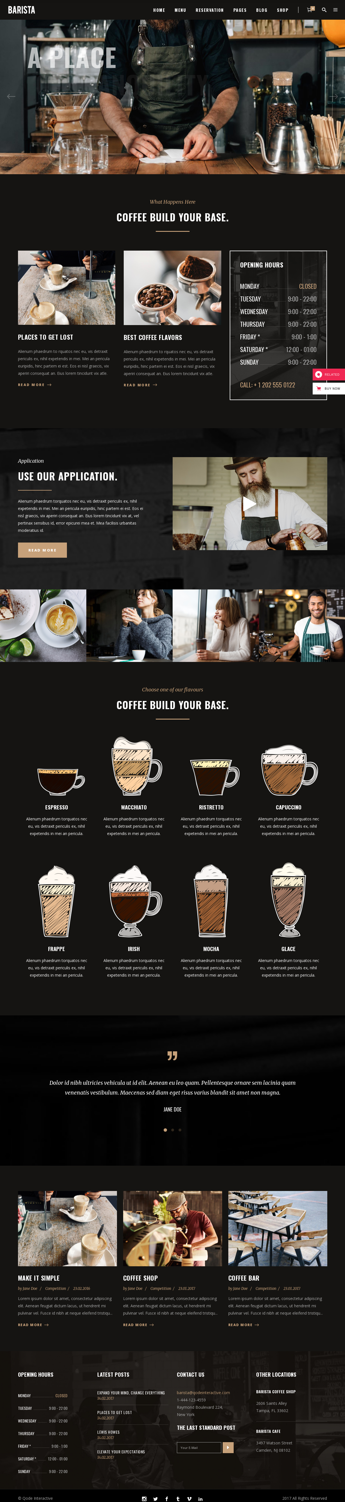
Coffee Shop (140, 1277)
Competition (55, 1288)
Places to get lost (114, 1412)
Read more (34, 1324)
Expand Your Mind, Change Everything (131, 1393)
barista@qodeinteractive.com (203, 1392)
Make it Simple (39, 1277)
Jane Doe (30, 1288)
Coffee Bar (244, 1277)
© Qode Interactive (35, 1498)
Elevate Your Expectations (121, 1452)
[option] (43, 625)
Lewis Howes (108, 1432)
